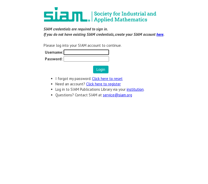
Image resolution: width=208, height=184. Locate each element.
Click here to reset (107, 78)
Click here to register (103, 84)
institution (135, 89)
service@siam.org (117, 95)
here (159, 34)
